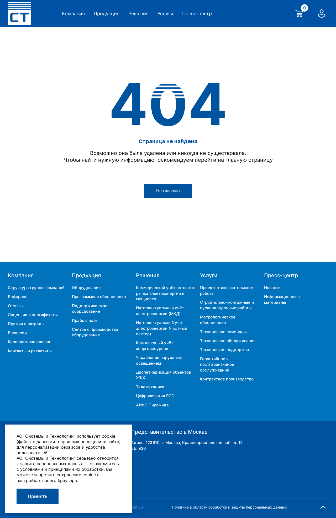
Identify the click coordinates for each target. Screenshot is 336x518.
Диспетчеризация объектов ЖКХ (163, 375)
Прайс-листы (85, 320)
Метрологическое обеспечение (217, 320)
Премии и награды (26, 323)
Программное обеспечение (99, 296)
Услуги (165, 13)
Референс (18, 296)
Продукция (106, 13)
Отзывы (16, 305)
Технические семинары (223, 331)
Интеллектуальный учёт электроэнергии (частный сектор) (161, 328)
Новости (272, 287)
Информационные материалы (282, 299)
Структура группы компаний (36, 287)
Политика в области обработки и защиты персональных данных (229, 507)
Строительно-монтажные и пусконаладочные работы (227, 305)
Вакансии (17, 332)
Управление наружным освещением (159, 360)
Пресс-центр (197, 13)
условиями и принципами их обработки (62, 469)
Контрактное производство (227, 378)
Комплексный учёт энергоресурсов (154, 345)
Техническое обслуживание (228, 340)
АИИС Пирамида (152, 404)
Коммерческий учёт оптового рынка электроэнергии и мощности (165, 293)
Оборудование (86, 287)
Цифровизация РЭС (155, 395)
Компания (73, 13)
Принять (38, 496)
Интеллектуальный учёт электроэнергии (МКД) (160, 310)
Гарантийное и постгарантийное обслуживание (217, 364)
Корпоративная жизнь (29, 341)
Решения (138, 13)
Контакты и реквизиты (30, 350)
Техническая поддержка (224, 349)
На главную (168, 190)
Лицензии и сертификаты (33, 314)
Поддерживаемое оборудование (89, 308)
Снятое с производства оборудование (95, 332)
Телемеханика (150, 386)
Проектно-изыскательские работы (226, 290)
